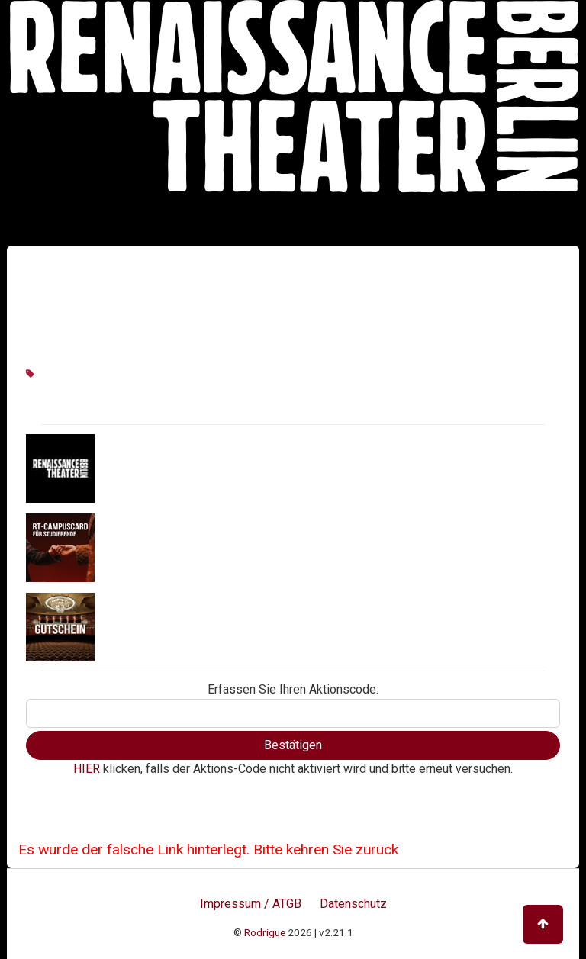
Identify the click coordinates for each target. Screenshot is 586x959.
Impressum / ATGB (250, 903)
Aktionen (123, 467)
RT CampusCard (143, 547)
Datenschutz (353, 903)
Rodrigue (264, 932)
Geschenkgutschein (153, 626)
